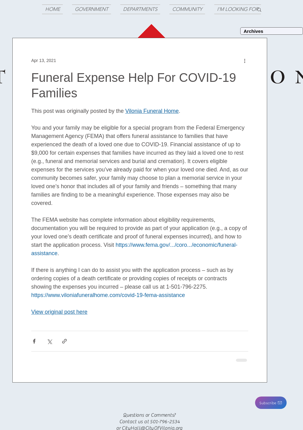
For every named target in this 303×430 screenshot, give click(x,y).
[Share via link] (64, 341)
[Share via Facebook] (34, 341)
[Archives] (271, 31)
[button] (271, 403)
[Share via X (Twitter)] (49, 341)
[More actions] (244, 60)
